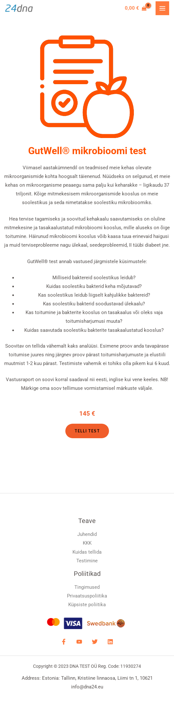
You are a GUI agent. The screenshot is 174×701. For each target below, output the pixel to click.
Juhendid (87, 534)
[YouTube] (79, 642)
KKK (87, 543)
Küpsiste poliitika (87, 604)
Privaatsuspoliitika (87, 596)
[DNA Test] (19, 8)
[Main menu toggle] (162, 8)
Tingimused (87, 587)
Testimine (87, 561)
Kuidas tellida (87, 552)
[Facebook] (64, 642)
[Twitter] (95, 642)
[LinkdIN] (110, 642)
